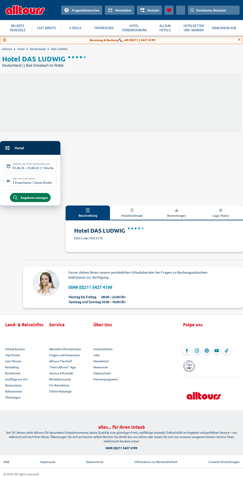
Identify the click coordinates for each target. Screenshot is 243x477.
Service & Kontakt (61, 375)
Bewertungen (176, 214)
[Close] (239, 40)
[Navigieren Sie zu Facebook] (187, 352)
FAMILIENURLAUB (224, 28)
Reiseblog (12, 369)
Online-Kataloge (60, 393)
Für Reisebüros (59, 387)
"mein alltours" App (62, 369)
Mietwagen (13, 399)
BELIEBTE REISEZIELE (17, 28)
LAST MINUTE (46, 28)
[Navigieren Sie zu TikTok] (226, 352)
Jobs (96, 357)
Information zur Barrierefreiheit (156, 459)
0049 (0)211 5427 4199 (90, 289)
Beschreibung (87, 214)
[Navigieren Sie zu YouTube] (217, 352)
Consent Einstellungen (224, 459)
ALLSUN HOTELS (165, 28)
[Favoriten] (169, 10)
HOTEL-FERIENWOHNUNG (134, 28)
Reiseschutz (13, 387)
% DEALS (75, 28)
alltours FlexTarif (60, 363)
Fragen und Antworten (64, 357)
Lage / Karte (221, 214)
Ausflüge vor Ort (16, 381)
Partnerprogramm (105, 381)
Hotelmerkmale (132, 214)
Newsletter (101, 363)
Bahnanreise (13, 393)
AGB (6, 459)
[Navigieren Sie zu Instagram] (197, 352)
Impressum (47, 459)
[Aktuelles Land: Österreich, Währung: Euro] (180, 10)
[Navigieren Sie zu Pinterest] (207, 352)
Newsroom (100, 369)
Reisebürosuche (60, 381)
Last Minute (13, 363)
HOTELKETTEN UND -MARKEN (193, 28)
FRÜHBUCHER (104, 28)
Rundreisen (13, 375)
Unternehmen (103, 351)
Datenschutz (102, 375)
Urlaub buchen (15, 351)
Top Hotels (12, 357)
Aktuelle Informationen (65, 351)
